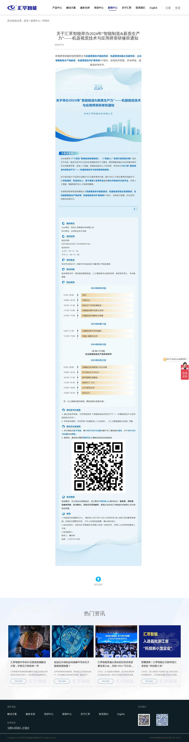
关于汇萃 (126, 7)
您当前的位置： (15, 20)
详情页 (45, 20)
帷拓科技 (160, 738)
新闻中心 (112, 7)
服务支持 (85, 7)
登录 (177, 7)
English (153, 7)
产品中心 (57, 7)
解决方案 (71, 7)
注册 (168, 7)
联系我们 (140, 7)
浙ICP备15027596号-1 (173, 738)
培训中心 (99, 7)
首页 (26, 20)
